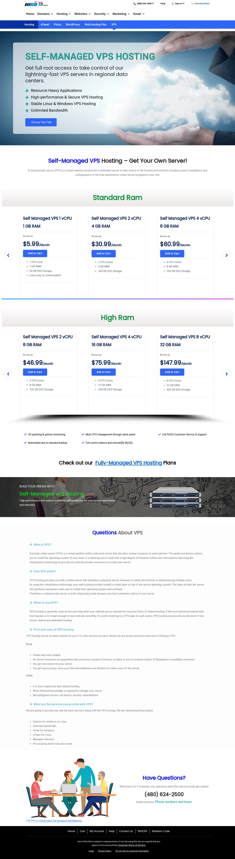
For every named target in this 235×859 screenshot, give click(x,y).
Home (30, 13)
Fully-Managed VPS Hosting (128, 463)
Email (139, 13)
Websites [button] (82, 13)
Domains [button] (45, 13)
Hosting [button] (64, 13)
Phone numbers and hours (173, 802)
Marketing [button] (121, 13)
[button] (8, 255)
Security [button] (102, 13)
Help (162, 3)
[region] (117, 255)
